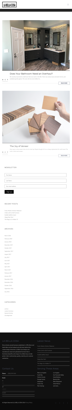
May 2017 (7, 263)
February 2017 (8, 273)
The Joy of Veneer (19, 149)
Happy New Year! (9, 217)
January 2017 (8, 276)
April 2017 (7, 267)
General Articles (9, 313)
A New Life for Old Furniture (12, 213)
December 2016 (9, 279)
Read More (64, 83)
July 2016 (7, 292)
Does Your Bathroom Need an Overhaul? (31, 74)
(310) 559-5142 (12, 373)
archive (6, 309)
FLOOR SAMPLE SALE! (10, 215)
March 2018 (8, 235)
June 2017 (7, 260)
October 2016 (8, 285)
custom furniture (9, 311)
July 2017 (7, 257)
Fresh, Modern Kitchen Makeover (13, 210)
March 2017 (8, 270)
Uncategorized (8, 315)
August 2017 (8, 254)
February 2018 (8, 239)
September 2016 (9, 288)
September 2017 (9, 251)
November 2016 (9, 282)
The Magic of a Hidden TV (11, 219)
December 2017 (9, 245)
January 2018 (8, 242)
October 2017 (8, 248)
